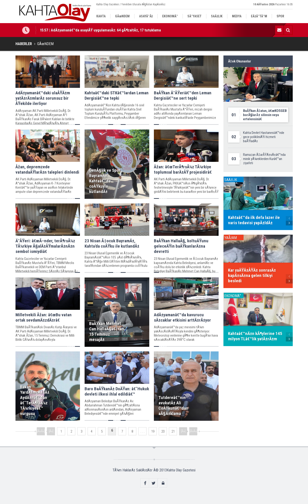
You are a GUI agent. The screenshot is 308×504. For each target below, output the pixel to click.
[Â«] (51, 431)
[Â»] (183, 431)
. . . (142, 431)
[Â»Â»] (193, 431)
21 (173, 431)
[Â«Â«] (41, 431)
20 (163, 431)
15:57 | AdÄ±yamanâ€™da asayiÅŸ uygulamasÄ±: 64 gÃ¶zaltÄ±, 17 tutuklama (100, 30)
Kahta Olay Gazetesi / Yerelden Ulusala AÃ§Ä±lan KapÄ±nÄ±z (130, 4)
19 (152, 431)
